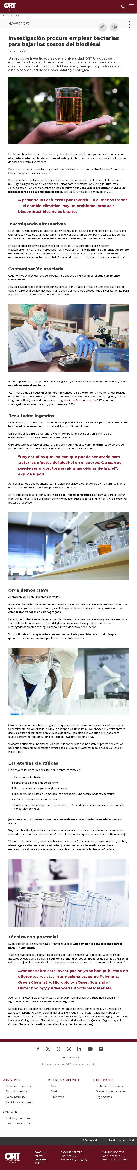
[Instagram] (69, 1049)
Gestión (55, 1091)
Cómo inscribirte (16, 1097)
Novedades (12, 15)
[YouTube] (90, 1049)
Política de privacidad (121, 1140)
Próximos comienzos (18, 1086)
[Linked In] (79, 1049)
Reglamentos (104, 1097)
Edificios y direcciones (19, 1118)
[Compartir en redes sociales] (103, 27)
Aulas (54, 1086)
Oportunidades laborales (111, 1091)
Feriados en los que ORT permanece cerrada (68, 1064)
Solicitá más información (20, 1102)
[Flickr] (101, 1049)
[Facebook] (38, 1049)
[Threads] (58, 1049)
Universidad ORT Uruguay (9, 6)
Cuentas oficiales (68, 1057)
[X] (48, 1049)
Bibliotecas (57, 1097)
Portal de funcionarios (109, 1086)
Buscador (123, 6)
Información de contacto (20, 1123)
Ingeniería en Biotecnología (75, 400)
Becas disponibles (16, 1091)
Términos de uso (93, 1140)
